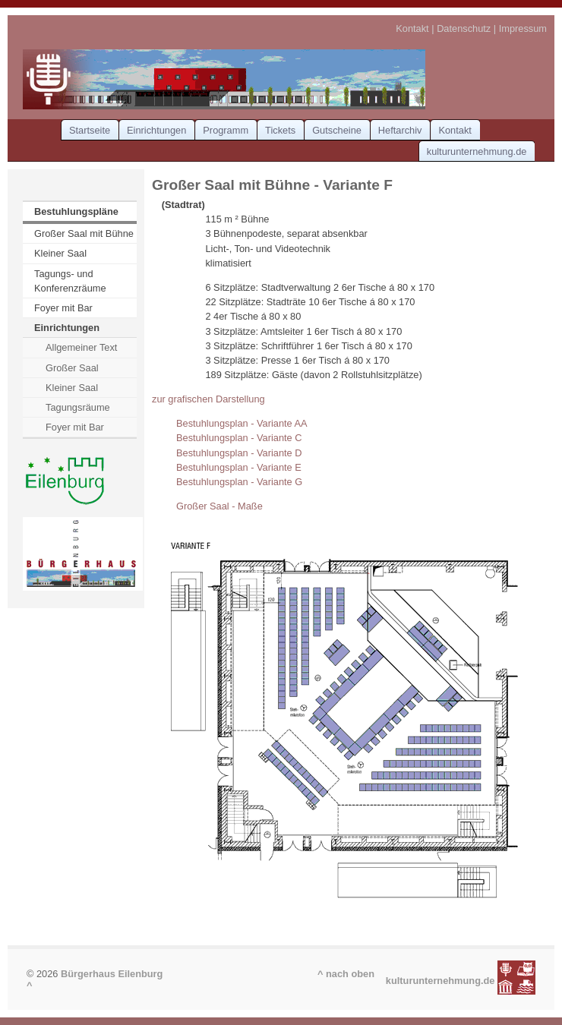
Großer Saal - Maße (219, 506)
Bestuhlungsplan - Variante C (239, 437)
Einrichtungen (156, 130)
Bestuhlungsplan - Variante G (239, 481)
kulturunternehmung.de (477, 151)
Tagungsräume (78, 407)
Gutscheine (337, 130)
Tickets (280, 130)
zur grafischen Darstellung (208, 399)
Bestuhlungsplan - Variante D (239, 453)
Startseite (89, 130)
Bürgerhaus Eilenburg (112, 973)
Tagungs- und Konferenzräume (70, 281)
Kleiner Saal (60, 253)
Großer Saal (72, 368)
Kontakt (412, 28)
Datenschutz (464, 28)
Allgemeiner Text (81, 347)
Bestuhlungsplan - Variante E (239, 467)
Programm (225, 130)
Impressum (523, 28)
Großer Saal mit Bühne (84, 233)
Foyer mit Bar (63, 308)
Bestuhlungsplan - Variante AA (242, 423)
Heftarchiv (400, 130)
